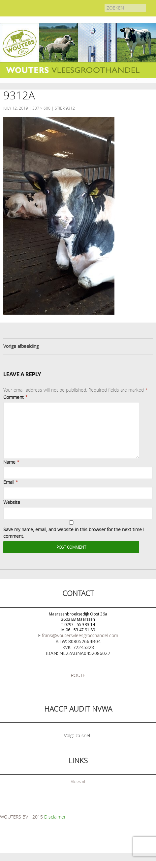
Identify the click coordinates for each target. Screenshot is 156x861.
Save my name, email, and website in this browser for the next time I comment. (73, 532)
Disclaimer (55, 817)
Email (10, 482)
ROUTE (78, 675)
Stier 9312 (65, 108)
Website (11, 502)
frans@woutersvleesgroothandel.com (80, 635)
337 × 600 (41, 108)
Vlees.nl (78, 781)
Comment (15, 397)
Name (11, 462)
